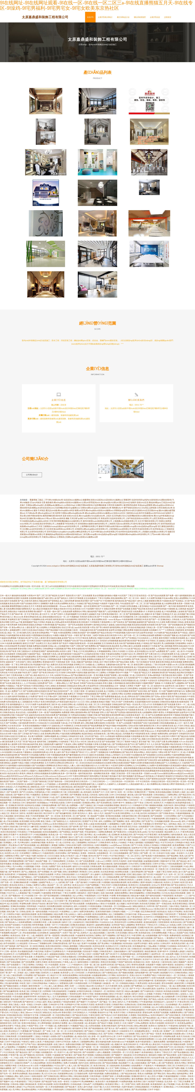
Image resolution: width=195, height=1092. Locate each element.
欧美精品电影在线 (182, 1021)
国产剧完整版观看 (51, 897)
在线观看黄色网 (39, 753)
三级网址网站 (172, 796)
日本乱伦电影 (36, 902)
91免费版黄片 (157, 1088)
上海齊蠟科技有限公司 (89, 527)
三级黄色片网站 (116, 695)
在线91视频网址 (102, 846)
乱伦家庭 (157, 612)
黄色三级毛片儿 (119, 1003)
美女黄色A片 (14, 1032)
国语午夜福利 (93, 894)
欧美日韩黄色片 (149, 721)
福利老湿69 (92, 1061)
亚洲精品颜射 (137, 1069)
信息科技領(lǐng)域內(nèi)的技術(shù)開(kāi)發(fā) (151, 501)
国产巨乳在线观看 (75, 626)
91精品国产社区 (22, 716)
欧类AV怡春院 (155, 984)
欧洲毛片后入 (159, 1005)
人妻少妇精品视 (54, 923)
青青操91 (117, 756)
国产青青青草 (23, 756)
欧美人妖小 (178, 873)
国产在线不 (35, 995)
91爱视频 (24, 1032)
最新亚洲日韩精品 (163, 663)
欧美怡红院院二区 (166, 618)
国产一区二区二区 (138, 604)
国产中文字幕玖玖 (7, 928)
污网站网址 (119, 1035)
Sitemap (160, 567)
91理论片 (36, 703)
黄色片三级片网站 (186, 1029)
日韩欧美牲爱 (11, 1037)
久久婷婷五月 (13, 1035)
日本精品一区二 (138, 798)
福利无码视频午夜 (146, 982)
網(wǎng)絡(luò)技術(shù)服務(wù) (67, 503)
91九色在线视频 (26, 711)
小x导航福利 (110, 737)
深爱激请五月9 (11, 939)
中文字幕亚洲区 (151, 836)
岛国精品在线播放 (59, 761)
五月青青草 (12, 841)
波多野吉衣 (118, 812)
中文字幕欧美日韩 (32, 1059)
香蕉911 (36, 604)
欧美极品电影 (140, 628)
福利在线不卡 (68, 921)
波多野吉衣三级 (171, 687)
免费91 (118, 639)
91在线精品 (172, 947)
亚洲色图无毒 (55, 1061)
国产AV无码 (33, 639)
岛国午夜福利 (127, 1088)
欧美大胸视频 (89, 820)
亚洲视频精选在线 (18, 798)
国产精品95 (111, 1040)
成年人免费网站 (105, 822)
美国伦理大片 (71, 597)
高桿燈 (58, 514)
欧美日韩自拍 (14, 990)
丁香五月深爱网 (69, 894)
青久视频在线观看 (110, 867)
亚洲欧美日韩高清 (126, 881)
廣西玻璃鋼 (47, 517)
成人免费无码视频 (150, 1051)
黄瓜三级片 (140, 1035)
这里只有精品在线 (185, 1056)
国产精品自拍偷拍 (179, 697)
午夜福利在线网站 (113, 655)
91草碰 (154, 647)
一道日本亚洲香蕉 (89, 607)
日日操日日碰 (131, 915)
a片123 (149, 705)
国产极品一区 (105, 1003)
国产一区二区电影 (16, 974)
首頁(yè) (90, 17)
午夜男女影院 (141, 984)
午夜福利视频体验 (183, 814)
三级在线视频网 (176, 867)
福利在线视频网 (120, 865)
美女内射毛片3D (130, 902)
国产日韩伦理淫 (150, 761)
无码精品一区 (42, 966)
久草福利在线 (80, 1035)
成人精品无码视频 (40, 610)
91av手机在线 (29, 1088)
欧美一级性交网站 (133, 822)
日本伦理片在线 (40, 711)
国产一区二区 (129, 599)
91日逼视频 (28, 719)
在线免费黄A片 (139, 612)
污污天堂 (130, 1053)
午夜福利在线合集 (66, 790)
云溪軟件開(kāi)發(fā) (84, 506)
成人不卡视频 (82, 857)
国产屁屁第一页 (154, 692)
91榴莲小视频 (58, 636)
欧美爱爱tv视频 (61, 695)
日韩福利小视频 (118, 913)
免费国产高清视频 (84, 745)
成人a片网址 (78, 897)
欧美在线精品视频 (163, 793)
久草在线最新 (105, 705)
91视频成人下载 (12, 687)
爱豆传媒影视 (144, 817)
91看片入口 (125, 740)
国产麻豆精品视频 (132, 939)
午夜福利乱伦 (97, 881)
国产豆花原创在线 (79, 928)
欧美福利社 (68, 907)
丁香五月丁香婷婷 (122, 743)
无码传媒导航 (91, 700)
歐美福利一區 (42, 1088)
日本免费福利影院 (70, 841)
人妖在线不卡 (171, 1003)
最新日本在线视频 (96, 756)
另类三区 (171, 1067)
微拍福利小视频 (155, 1056)
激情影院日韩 (149, 727)
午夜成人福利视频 (135, 844)
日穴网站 (112, 976)
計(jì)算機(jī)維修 (99, 506)
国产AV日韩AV (39, 859)
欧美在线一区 (102, 982)
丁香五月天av (74, 743)
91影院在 (157, 790)
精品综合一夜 (49, 899)
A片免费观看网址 (23, 955)
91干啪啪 (68, 759)
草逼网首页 (12, 620)
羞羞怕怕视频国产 (156, 889)
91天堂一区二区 (70, 721)
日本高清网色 (56, 849)
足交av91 (156, 886)
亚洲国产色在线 (187, 992)
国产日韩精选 (80, 1061)
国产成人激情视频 (165, 647)
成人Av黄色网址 (100, 836)
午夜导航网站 (132, 1003)
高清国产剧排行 (51, 982)
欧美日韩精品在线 (127, 820)
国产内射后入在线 (37, 735)
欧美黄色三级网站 (94, 936)
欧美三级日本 (52, 705)
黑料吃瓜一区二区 (94, 942)
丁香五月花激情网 (46, 695)
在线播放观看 (137, 695)
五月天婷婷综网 (175, 971)
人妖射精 (180, 612)
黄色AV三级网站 (188, 830)
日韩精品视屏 (166, 846)
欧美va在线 (142, 833)
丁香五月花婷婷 (34, 1083)
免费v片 (75, 1043)
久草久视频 (129, 812)
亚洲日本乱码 (46, 1021)
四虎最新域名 (162, 942)
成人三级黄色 (55, 1035)
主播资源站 (95, 963)
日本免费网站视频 (159, 934)
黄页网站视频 (81, 870)
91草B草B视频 (48, 626)
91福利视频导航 (12, 636)
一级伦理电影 (47, 1059)
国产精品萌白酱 (88, 729)
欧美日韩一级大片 (159, 899)
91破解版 (72, 992)
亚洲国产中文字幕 (90, 822)
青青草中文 (174, 918)
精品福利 (60, 721)
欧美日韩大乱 (109, 870)
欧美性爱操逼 (58, 1019)
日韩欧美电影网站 (153, 894)
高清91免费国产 (168, 801)
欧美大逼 (144, 931)
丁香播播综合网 (45, 944)
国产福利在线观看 (153, 897)
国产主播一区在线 (31, 1069)
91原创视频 (135, 737)
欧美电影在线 (148, 695)
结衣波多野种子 (143, 979)
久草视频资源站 (54, 628)
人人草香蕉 (153, 639)
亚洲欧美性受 (140, 793)
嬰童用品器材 (131, 506)
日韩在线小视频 (17, 1085)
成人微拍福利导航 (13, 761)
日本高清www (24, 1067)
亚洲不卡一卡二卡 (11, 838)
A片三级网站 (100, 674)
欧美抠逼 (111, 992)
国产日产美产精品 (78, 682)
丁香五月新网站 (28, 966)
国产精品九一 (160, 939)
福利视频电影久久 (17, 705)
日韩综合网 (162, 891)
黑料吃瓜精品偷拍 (180, 647)
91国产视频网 (167, 692)
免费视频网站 (75, 735)
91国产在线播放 (39, 708)
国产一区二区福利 (118, 607)
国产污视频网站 (109, 936)
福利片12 (76, 867)
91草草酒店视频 (107, 615)
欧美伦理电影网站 (42, 634)
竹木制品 (41, 511)
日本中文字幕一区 (115, 751)
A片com (182, 743)
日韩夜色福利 (58, 1090)
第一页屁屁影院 (103, 1048)
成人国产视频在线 (27, 1056)
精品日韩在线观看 (178, 894)
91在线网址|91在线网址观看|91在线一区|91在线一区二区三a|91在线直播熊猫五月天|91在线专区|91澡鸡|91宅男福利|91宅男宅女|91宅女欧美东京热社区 (63, 587)
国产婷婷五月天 (79, 700)
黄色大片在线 (42, 1011)
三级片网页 (64, 796)
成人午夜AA (162, 1019)
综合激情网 (52, 859)
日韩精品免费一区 (47, 1016)
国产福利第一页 (83, 817)
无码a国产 (87, 1085)
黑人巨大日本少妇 (49, 1075)
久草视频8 (110, 674)
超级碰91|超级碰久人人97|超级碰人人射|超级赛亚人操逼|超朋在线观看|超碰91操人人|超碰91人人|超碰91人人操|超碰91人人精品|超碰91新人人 (86, 785)
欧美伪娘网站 (164, 836)
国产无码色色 (25, 687)
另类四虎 (83, 618)
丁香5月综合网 (159, 666)
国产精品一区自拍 (130, 705)
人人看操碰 (160, 650)
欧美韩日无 (133, 886)
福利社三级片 (11, 849)
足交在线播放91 (90, 599)
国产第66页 (74, 684)
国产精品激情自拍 (18, 921)
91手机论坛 (186, 745)
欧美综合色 (15, 936)
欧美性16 (153, 1027)
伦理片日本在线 (111, 881)
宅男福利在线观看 (85, 878)
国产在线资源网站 (123, 1080)
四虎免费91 (88, 626)
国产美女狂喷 (161, 907)
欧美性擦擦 (24, 822)
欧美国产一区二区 (168, 849)
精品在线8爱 (164, 1051)
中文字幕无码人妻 (34, 615)
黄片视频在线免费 (177, 1045)
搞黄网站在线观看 (15, 689)
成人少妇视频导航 (61, 647)
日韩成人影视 (182, 623)
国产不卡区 (43, 1048)
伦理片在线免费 (158, 979)
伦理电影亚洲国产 (38, 652)
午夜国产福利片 (92, 998)
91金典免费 (41, 705)
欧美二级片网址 (108, 735)
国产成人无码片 (85, 955)
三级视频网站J (53, 743)
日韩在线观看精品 (106, 687)
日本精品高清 (186, 918)
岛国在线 (9, 796)
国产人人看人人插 (68, 1067)
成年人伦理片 (74, 740)
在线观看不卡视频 (153, 966)
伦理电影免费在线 (87, 979)
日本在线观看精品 (74, 820)
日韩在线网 (70, 674)
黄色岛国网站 (97, 620)
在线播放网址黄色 (142, 1032)
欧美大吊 (30, 1072)
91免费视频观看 (72, 950)
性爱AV (31, 790)
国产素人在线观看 (63, 942)
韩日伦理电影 (138, 998)
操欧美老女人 (17, 684)
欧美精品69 (159, 1003)
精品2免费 (58, 915)
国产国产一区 (154, 620)
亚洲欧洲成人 (166, 620)
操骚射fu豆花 (131, 982)
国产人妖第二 (171, 652)
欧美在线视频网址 (50, 833)
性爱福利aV (73, 809)
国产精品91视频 (109, 727)
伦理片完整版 (80, 660)
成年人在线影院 (80, 907)
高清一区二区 (99, 878)
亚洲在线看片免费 (100, 828)
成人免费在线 (185, 668)
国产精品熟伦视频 (140, 889)
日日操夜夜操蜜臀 (25, 1037)
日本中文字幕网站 (50, 931)
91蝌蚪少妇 (165, 1069)
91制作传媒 (41, 671)
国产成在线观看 (40, 719)
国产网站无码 (160, 1075)
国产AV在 (188, 865)
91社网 (175, 679)
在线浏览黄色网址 (65, 971)
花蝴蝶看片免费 (46, 604)
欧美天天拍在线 (183, 1037)
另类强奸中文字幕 (108, 990)
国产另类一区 (85, 828)
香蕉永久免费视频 (145, 1075)
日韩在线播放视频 (166, 724)
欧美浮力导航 (119, 1013)
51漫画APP (34, 695)
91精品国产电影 (53, 958)
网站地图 (130, 587)
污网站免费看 (127, 631)
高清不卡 (61, 1053)
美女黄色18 (125, 700)
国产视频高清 (189, 626)
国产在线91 (116, 660)
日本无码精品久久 (80, 1013)
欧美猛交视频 (125, 626)
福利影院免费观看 (146, 1040)
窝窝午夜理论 (158, 713)
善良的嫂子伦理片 (18, 1000)
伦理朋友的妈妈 (112, 689)
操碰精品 (112, 960)
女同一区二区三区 (176, 875)
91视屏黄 (187, 1043)
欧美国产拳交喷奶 (137, 642)
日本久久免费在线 (61, 1021)
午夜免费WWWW (14, 950)
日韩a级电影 (83, 721)
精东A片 (180, 838)
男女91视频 (39, 700)
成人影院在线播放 (46, 618)
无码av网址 (53, 928)
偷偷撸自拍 (71, 1059)
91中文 (66, 689)
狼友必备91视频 (138, 897)
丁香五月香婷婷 (42, 798)
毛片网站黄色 (121, 761)
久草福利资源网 (166, 655)
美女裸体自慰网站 (29, 1090)
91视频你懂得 (142, 658)
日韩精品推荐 (117, 705)
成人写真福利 (139, 668)
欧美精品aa (21, 1072)
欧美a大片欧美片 (68, 857)
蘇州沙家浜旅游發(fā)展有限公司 (146, 525)
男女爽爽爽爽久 (88, 1083)
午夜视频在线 (82, 1069)
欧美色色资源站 (55, 963)
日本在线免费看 (22, 942)
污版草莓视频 (55, 918)
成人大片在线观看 (173, 889)
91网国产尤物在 (108, 761)
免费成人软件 (49, 682)
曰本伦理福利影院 (75, 1032)
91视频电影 (74, 618)
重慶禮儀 (33, 501)
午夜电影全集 (22, 639)
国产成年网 (74, 828)
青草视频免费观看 (16, 862)
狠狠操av (129, 804)
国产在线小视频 (66, 708)
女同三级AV (101, 820)
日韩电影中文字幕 (140, 806)
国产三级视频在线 (100, 753)
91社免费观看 (6, 1008)
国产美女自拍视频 (108, 1011)
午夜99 (20, 719)
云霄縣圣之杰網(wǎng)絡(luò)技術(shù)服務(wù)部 (77, 538)
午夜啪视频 (20, 748)
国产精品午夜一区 (19, 615)
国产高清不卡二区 (175, 753)
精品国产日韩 (23, 902)
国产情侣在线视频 (28, 846)
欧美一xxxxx (108, 620)
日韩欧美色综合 (8, 713)
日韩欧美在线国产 (79, 634)
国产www (64, 740)
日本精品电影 (76, 1085)
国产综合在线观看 (158, 597)
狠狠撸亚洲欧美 (155, 602)
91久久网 (98, 1090)
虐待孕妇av (59, 950)
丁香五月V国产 (116, 703)
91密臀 (113, 897)
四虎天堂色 (110, 971)
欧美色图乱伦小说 (36, 682)
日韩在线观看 (73, 793)
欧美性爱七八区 (67, 974)
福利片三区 (67, 923)
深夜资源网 (70, 1011)
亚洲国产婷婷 (108, 1077)
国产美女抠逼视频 (139, 1090)
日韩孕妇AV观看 (133, 1072)
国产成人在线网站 (40, 628)
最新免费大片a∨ (79, 942)
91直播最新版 (116, 944)
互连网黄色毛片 (59, 952)
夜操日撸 (14, 828)
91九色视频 (113, 618)
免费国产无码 (55, 867)
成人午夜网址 (109, 692)
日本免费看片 (25, 854)
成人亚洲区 (188, 658)
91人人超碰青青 (188, 732)
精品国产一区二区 (55, 886)
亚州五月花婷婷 (120, 862)
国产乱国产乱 (148, 822)
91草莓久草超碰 (44, 623)
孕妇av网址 (171, 1075)
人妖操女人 (184, 995)
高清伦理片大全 (57, 990)
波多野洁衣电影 (140, 944)
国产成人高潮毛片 (81, 934)
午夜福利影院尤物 (170, 995)
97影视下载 (14, 1056)
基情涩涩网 (138, 666)
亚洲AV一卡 (183, 687)
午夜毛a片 (171, 982)
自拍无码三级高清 (177, 960)
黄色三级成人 (46, 822)
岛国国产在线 (175, 732)
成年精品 (173, 825)
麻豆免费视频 (137, 1080)
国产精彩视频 (130, 623)
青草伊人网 (31, 1000)
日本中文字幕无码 (164, 668)
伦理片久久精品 (76, 825)
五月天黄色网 (111, 987)
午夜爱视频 (82, 990)
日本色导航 (63, 905)
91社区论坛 (12, 679)
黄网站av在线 (20, 759)
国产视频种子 (117, 1056)
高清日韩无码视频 (65, 666)
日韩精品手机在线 (60, 828)
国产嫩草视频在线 (73, 756)
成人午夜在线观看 (180, 902)
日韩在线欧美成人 (25, 849)
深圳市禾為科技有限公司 (142, 530)
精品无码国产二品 (15, 740)
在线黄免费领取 (25, 923)
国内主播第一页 (179, 676)
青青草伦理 (122, 828)
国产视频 (30, 759)
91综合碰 (101, 719)
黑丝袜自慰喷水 (185, 721)
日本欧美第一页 (111, 724)
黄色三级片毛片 (155, 658)
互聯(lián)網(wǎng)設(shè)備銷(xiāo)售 (96, 509)
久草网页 (129, 687)
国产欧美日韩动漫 (56, 891)
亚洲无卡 (118, 1024)
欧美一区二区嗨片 (48, 809)
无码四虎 (103, 642)
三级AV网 (110, 934)
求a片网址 (124, 647)
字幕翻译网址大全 (73, 1048)
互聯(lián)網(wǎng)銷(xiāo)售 (72, 514)
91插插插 (131, 711)
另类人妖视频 (90, 703)
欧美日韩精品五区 (60, 825)
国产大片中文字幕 (113, 658)
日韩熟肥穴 (101, 891)
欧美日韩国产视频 (107, 1051)
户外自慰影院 (125, 604)
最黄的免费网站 (121, 894)
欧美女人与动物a (25, 886)
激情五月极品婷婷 (40, 602)
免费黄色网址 (163, 735)
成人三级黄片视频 (32, 974)
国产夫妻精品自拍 (110, 974)
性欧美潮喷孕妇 (92, 923)
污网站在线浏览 (85, 947)
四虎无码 (16, 958)
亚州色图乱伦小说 (144, 652)
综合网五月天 (41, 644)
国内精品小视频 (62, 899)
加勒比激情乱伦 (139, 907)
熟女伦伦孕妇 (61, 1051)
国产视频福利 (136, 960)
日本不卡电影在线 (12, 1043)
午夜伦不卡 (99, 610)
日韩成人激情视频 (70, 947)
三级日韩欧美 (62, 697)
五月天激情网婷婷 (60, 998)
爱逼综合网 (148, 1013)
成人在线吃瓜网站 (65, 705)
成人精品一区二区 (11, 634)
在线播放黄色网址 (99, 976)
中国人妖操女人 (70, 915)
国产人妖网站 (45, 1019)
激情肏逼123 (38, 1080)
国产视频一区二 (129, 958)
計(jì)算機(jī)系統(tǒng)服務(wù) (67, 509)
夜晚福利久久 (79, 931)
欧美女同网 (35, 822)
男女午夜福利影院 (138, 735)
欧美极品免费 (18, 865)
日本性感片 (147, 859)
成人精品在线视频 (97, 934)
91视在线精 (64, 926)
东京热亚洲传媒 (107, 873)
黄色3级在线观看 (81, 1077)
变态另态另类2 (163, 721)
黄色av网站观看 (141, 1027)
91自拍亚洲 (10, 982)
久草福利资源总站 (93, 974)
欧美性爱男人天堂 (128, 979)
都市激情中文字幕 (80, 1029)
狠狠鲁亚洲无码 (40, 881)
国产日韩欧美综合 (167, 814)
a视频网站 (130, 926)
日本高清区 (80, 974)
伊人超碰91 (96, 875)
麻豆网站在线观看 (82, 679)
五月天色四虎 (182, 958)
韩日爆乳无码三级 (26, 634)
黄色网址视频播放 (62, 682)
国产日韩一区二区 (131, 636)
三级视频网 (163, 841)
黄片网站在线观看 (182, 828)
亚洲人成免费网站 (181, 599)
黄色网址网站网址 (52, 735)
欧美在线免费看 (89, 658)
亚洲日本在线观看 (45, 1085)
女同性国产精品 (118, 926)
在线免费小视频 (172, 955)
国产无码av (155, 697)
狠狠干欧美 (22, 674)
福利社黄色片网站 (184, 801)
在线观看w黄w (179, 1035)
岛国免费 (41, 684)
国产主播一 (71, 883)
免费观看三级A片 (67, 838)
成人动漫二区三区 (92, 705)
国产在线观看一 (157, 817)
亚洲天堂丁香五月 (164, 679)
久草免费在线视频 (122, 1077)
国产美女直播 (27, 958)
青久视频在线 (136, 870)
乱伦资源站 (9, 960)
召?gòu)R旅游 (35, 503)
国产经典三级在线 (139, 660)
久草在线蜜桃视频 (56, 1088)
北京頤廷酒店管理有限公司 (43, 525)
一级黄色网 (45, 655)
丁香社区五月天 (179, 851)
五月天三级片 (186, 955)
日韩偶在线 (32, 875)
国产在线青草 (13, 793)
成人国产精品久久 (22, 1029)
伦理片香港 (22, 745)
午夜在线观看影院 (175, 865)
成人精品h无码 (80, 1037)
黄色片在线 (14, 1040)
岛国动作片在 (159, 687)
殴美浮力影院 (121, 891)
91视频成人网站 (12, 1077)
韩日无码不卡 (49, 814)
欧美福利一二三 (181, 897)
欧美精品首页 (120, 918)
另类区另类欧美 (21, 682)
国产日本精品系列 (135, 838)
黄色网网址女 (90, 652)
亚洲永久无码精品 (151, 846)
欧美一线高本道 (153, 963)
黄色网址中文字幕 (174, 939)
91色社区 (37, 1013)
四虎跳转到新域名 (128, 955)
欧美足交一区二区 (61, 618)
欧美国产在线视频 (161, 1013)
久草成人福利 (41, 1003)
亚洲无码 (45, 974)
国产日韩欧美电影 (166, 628)
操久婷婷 (133, 658)
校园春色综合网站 (152, 998)
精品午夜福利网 (62, 729)
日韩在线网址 (183, 1072)
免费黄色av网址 (146, 719)
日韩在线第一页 (109, 907)
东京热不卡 (147, 960)
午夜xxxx (172, 934)
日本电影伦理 (103, 700)
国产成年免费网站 (88, 647)
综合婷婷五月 (9, 955)
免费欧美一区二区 (97, 1040)
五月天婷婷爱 (129, 679)
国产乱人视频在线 (29, 873)
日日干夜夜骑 (103, 897)
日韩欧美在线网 (65, 851)
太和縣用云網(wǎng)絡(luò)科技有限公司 (91, 530)
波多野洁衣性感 (107, 966)
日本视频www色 (124, 907)
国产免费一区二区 (148, 854)
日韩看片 (54, 796)
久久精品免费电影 (38, 1064)
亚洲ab (51, 647)
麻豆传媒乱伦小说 (152, 1069)
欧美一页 (82, 761)
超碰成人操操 (114, 626)
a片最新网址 (10, 1048)
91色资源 (85, 867)
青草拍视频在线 (123, 897)
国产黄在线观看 (146, 796)
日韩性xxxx (47, 825)
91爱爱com (170, 666)
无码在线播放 (49, 942)
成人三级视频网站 (79, 844)
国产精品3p (92, 719)
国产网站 (67, 650)
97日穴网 (176, 668)
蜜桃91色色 (182, 682)
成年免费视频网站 (13, 658)
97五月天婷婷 (60, 674)
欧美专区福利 (133, 905)
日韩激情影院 (71, 1090)
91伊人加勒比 (50, 687)
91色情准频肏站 (159, 857)
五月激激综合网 (81, 1075)
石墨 (43, 503)
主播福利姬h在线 (113, 666)
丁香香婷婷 (182, 915)
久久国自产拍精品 (186, 650)
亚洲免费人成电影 (177, 952)
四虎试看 (85, 628)
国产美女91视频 (68, 753)
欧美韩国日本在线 (25, 881)
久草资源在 (182, 695)
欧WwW (92, 857)
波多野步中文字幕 (187, 713)
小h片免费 (157, 634)
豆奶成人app (166, 902)
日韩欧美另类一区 (40, 1061)
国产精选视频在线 (96, 1029)
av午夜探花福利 (62, 703)
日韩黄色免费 (96, 867)
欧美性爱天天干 (26, 836)
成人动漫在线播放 (139, 1064)
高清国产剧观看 (110, 676)
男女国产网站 (121, 971)
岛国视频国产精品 (152, 844)
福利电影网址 (182, 1075)
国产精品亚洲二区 (85, 1067)
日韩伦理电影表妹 (40, 984)
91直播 (124, 655)
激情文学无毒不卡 (11, 836)
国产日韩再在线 (152, 851)
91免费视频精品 (115, 753)
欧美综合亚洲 (99, 947)
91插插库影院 (48, 854)
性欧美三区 (164, 870)
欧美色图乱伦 (113, 820)
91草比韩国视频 (45, 1090)
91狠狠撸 (171, 610)
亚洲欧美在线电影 (77, 926)
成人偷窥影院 (38, 936)
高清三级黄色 (125, 1090)
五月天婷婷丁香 (61, 902)
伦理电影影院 (107, 875)
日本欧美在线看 (80, 727)
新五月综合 (133, 828)
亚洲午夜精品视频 (138, 700)
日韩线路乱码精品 (127, 984)
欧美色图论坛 (46, 636)
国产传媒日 (89, 1032)
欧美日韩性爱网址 (123, 814)
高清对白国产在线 (173, 979)
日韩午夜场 (179, 700)
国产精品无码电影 (91, 604)
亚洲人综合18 (136, 976)
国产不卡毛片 (135, 990)
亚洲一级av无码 (6, 1019)
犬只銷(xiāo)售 (32, 514)
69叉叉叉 (85, 756)
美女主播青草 (53, 644)
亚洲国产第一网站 (159, 689)
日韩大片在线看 (118, 652)
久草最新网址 (39, 958)
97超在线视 (65, 735)
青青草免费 (162, 971)
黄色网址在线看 (68, 936)
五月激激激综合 (46, 921)
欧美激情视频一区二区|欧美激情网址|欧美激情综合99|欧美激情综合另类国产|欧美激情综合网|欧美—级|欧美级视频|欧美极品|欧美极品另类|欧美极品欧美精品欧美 (107, 769)
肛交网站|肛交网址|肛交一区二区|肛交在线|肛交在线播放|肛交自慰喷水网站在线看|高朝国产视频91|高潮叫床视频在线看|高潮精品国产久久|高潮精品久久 (117, 764)
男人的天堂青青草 (54, 841)
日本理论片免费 (91, 838)
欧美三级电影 (151, 735)
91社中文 (11, 894)
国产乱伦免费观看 (155, 716)
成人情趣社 (121, 905)
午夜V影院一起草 (70, 836)
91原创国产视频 (168, 636)
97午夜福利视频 (119, 634)
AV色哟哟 (153, 679)
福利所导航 (41, 743)
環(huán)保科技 (59, 519)
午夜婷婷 (187, 1011)
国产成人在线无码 (161, 737)
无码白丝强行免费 (135, 727)
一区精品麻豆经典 (85, 631)
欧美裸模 (29, 612)
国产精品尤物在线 (105, 865)
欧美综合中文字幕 (47, 1051)
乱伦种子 (61, 597)
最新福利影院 (131, 713)
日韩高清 (159, 992)
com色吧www (115, 846)
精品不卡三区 (56, 976)
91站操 (100, 806)
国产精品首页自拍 (34, 801)
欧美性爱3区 (10, 875)
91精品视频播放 (41, 836)
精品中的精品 (38, 631)
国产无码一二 (50, 684)
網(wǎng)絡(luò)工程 (46, 514)
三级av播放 (152, 947)
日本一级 (42, 713)
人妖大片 (46, 740)
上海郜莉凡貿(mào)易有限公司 (120, 525)
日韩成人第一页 (152, 628)
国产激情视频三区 (63, 716)
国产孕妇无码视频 (85, 748)
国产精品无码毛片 (117, 982)
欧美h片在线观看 (157, 1024)
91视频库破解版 (60, 995)
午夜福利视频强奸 (171, 1077)
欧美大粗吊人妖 (81, 732)
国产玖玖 (131, 745)
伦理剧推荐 (93, 711)
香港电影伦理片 (48, 663)
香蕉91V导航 (88, 995)
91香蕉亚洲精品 (37, 687)
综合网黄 (127, 695)
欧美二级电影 (110, 939)
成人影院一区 (159, 878)
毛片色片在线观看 (156, 833)
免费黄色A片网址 (79, 612)
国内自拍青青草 (71, 881)
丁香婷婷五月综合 (154, 660)
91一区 (114, 729)
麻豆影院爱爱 (172, 671)
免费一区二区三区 (62, 939)
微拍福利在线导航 (117, 1021)
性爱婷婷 (153, 671)
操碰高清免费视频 (8, 639)
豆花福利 (92, 982)
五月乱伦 (166, 894)
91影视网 (90, 610)
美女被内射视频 (12, 984)
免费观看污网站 (68, 713)
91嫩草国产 (59, 745)
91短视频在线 (136, 756)
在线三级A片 (59, 1045)
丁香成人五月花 (78, 652)
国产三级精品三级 (88, 806)
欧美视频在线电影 (144, 968)
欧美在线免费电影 (38, 1029)
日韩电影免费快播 (49, 806)
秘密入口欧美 (36, 1043)
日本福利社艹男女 (106, 838)
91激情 (61, 759)
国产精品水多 (31, 743)
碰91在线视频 (147, 939)
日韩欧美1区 (165, 851)
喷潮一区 (84, 692)
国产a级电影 (72, 1000)
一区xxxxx (62, 607)
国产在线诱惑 (9, 729)
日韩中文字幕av (159, 865)
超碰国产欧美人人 (46, 883)
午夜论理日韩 (183, 1003)
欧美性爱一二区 (32, 979)
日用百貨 (110, 506)
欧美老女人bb (11, 642)
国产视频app (46, 812)
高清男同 (140, 761)
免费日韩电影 (171, 623)
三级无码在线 (166, 963)
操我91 (6, 828)
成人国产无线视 (141, 708)
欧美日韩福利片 (157, 1016)
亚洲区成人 (22, 737)
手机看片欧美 (132, 1021)
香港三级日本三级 (122, 950)
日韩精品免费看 (113, 878)
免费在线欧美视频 (73, 1045)
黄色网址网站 (94, 849)
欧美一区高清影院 (24, 928)
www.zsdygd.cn (53, 567)
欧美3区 (120, 939)
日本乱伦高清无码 (78, 751)
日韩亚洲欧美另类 (128, 968)
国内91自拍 (84, 1064)
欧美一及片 (27, 740)
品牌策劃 (153, 509)
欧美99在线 (45, 979)
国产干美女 (139, 804)
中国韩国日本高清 (141, 620)
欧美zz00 (126, 809)
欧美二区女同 (85, 737)
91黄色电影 (60, 663)
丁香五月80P (105, 886)
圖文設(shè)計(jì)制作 (127, 503)
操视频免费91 (15, 631)
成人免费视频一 (73, 806)
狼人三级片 (131, 761)
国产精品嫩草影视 (63, 814)
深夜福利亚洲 (94, 732)
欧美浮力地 (128, 1000)
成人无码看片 (141, 682)
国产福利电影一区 (123, 942)
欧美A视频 (27, 859)
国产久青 (79, 838)
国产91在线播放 (135, 891)
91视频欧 (34, 883)
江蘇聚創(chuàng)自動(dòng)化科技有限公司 (61, 527)
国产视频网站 (119, 822)
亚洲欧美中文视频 (176, 761)
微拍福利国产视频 (94, 612)
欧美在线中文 (123, 976)
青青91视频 (172, 928)
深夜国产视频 (92, 751)
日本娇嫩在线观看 (162, 822)
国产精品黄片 (100, 950)
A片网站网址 (159, 729)
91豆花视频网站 (45, 910)
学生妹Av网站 (167, 599)
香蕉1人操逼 (89, 825)
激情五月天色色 (127, 628)
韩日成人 (52, 721)
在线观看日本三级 (59, 793)
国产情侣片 (80, 753)
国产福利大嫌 (45, 830)
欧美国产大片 (98, 793)
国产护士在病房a (27, 793)
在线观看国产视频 (42, 790)
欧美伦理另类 (149, 759)
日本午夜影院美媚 (120, 1016)
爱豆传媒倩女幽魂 (53, 639)
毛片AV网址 (18, 867)
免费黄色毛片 (26, 610)
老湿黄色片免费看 (60, 1024)
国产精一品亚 (70, 1069)
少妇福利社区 (78, 923)
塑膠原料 (127, 501)
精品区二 (136, 841)
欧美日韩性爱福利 (48, 703)
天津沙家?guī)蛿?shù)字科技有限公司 (85, 519)
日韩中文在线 (27, 631)
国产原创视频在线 (175, 626)
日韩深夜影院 (154, 902)
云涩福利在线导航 (91, 655)
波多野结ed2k (160, 928)
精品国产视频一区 (43, 862)
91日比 (57, 1067)
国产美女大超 (74, 944)
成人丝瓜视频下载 (181, 615)
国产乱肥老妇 (120, 713)
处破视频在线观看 (151, 862)
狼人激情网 (12, 745)
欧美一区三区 (9, 1072)
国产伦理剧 (168, 708)
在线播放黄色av (92, 905)
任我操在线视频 (159, 881)
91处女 (130, 655)
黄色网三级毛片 (179, 740)
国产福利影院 (120, 1061)
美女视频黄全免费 (186, 679)
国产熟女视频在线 (78, 676)
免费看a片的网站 (85, 812)
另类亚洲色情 (23, 626)
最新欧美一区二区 (105, 1019)
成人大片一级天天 (181, 724)
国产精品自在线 (59, 1000)
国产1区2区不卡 (112, 955)
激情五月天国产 (28, 644)
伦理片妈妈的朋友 (185, 931)
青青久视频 (107, 684)
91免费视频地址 (92, 918)
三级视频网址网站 (87, 1043)
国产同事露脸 (76, 796)
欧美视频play (43, 804)
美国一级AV (52, 612)
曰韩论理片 (166, 944)
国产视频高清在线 (104, 647)
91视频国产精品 (77, 1027)
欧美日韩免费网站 (54, 1064)
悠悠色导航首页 (74, 889)
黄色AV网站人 (140, 753)
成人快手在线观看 (7, 944)
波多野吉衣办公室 (108, 1037)
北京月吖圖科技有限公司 (148, 522)
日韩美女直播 (87, 671)
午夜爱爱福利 (90, 897)
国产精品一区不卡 (60, 812)
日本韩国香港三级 (57, 1048)
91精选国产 (95, 679)
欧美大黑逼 (137, 942)
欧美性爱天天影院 (103, 1005)
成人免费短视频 (179, 987)
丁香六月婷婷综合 (103, 859)
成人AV (155, 1008)
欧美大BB (119, 644)
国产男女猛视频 (126, 721)
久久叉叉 (81, 703)
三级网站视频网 (49, 737)
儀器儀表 (49, 503)
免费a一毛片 (135, 663)
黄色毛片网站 (180, 1064)
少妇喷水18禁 (23, 695)
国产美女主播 (33, 921)
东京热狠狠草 (9, 655)
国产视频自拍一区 (16, 897)
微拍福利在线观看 (19, 597)
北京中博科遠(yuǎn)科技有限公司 (104, 533)
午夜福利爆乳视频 (56, 1011)
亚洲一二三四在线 (77, 987)
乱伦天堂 (98, 743)
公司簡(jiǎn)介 (32, 476)
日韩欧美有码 (105, 844)
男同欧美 (83, 873)
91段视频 (93, 1013)
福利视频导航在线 (174, 1043)
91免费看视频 (49, 729)
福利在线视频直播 (50, 607)
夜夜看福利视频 (174, 1040)
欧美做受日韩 (152, 626)
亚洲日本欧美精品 (29, 1024)
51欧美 (75, 631)
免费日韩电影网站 (71, 979)
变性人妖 (53, 599)
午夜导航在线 (166, 676)
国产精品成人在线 (137, 650)
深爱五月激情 (42, 963)
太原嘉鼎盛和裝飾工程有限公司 (45, 17)
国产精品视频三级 (176, 1019)
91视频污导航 (92, 716)
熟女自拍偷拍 (96, 684)
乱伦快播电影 (172, 1005)
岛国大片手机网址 (175, 913)
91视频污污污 (46, 727)
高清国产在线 (182, 934)
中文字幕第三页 (152, 642)
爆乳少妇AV (25, 1077)
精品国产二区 (16, 934)
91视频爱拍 (173, 1029)
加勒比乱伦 (47, 1013)
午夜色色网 (17, 1003)
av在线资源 (168, 1021)
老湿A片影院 (166, 697)
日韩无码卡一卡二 (136, 801)
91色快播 (8, 644)
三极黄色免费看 (159, 1043)
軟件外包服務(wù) (146, 514)
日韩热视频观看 (66, 982)
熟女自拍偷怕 (34, 1075)
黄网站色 (110, 950)
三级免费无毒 (168, 809)
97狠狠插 (177, 716)
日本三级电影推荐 (28, 804)
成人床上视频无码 (124, 998)
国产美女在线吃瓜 (178, 886)
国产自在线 (7, 684)
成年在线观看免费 (44, 761)
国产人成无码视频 (109, 612)
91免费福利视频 (126, 1083)
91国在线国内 (121, 1051)
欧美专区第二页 (68, 817)
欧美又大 (95, 642)
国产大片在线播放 (185, 817)
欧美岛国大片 (184, 947)
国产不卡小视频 (141, 679)
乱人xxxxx (20, 729)
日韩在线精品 (159, 796)
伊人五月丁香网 (112, 1069)
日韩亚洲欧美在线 (101, 958)
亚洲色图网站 (178, 751)
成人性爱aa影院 (58, 623)
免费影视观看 (56, 642)
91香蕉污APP (13, 721)
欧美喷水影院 (25, 636)
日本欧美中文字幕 (56, 1005)
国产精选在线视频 (110, 1064)
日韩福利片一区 (99, 992)
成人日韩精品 (62, 737)
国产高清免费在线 (104, 804)
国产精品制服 (154, 849)
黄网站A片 (36, 854)
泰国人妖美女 (154, 944)
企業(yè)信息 (155, 17)
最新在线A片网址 (89, 668)
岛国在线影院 (37, 1077)
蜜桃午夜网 (172, 695)
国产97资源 (164, 936)
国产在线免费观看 (87, 862)
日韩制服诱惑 (66, 897)
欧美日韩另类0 (111, 636)
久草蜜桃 (132, 1016)
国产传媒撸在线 (64, 1029)
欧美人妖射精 (124, 987)
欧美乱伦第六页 (161, 910)
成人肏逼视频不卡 (172, 830)
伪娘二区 (31, 798)
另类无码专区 (187, 1016)
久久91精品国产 (83, 875)
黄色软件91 (32, 668)
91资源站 (158, 995)
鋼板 (67, 519)
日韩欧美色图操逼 (120, 886)
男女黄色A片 (14, 846)
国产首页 (18, 1019)
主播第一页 (8, 666)
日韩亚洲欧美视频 (105, 1061)
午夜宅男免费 (11, 626)
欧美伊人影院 (65, 652)
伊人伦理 (34, 1067)
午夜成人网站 (31, 820)
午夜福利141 (77, 966)
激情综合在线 (95, 1064)
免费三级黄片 (127, 825)
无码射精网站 (180, 644)
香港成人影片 (124, 867)
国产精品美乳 (155, 644)
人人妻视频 (33, 960)
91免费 (35, 955)
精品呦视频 (66, 751)
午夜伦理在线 (20, 1051)
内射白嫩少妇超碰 (97, 801)
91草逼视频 (34, 756)
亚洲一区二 (26, 936)
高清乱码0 (4, 652)
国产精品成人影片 (184, 862)
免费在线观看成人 (166, 1008)
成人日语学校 (65, 844)
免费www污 (177, 950)
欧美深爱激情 (13, 809)
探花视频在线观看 (38, 968)
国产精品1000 (14, 711)
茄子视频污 (157, 615)
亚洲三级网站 (27, 971)
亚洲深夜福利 (160, 982)
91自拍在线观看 (156, 607)
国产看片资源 (85, 636)
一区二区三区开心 (133, 857)
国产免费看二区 (103, 695)
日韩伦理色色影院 (40, 918)
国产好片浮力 (118, 650)
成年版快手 (173, 735)
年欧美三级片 (25, 984)
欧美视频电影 (104, 759)
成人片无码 (178, 727)
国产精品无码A (185, 796)
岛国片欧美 (168, 806)
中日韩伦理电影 (115, 830)
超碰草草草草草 (30, 998)
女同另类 (131, 1061)
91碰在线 (21, 612)
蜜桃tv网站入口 (63, 684)
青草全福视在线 (78, 650)
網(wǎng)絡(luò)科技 (65, 511)
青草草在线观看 (151, 867)
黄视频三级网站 (58, 846)
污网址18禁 (162, 753)
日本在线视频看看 (120, 854)
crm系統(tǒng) (69, 506)
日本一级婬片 (140, 599)
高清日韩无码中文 (134, 1008)
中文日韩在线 (9, 1053)
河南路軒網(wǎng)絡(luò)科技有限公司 (134, 535)
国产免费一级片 (172, 597)
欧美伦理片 (101, 1083)
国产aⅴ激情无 (121, 1029)
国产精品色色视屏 (169, 634)
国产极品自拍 (183, 737)
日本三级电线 (146, 1072)
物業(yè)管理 (80, 511)
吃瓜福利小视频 (108, 639)
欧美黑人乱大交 (12, 854)
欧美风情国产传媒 (27, 1040)
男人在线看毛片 (185, 1005)
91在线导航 (26, 926)
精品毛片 (73, 703)
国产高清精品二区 (179, 602)
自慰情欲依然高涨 (87, 891)
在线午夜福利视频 (135, 862)
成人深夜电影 (181, 610)
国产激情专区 (28, 1003)
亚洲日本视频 (42, 658)
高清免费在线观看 (54, 907)
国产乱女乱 (110, 719)
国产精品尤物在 (122, 663)
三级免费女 (114, 968)
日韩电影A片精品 (182, 844)
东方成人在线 (179, 655)
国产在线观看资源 (100, 631)
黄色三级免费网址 (34, 663)
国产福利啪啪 (128, 644)
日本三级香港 (182, 891)
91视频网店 (22, 1048)
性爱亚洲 (88, 1021)
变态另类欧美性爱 (148, 913)
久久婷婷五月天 (64, 865)
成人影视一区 (94, 1037)
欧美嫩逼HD (173, 899)
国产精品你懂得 (170, 1056)
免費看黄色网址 (176, 1013)
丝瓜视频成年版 (139, 947)
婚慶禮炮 (86, 501)
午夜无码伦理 (170, 915)
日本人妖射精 (55, 676)
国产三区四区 (39, 939)
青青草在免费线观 (20, 1075)
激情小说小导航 (39, 870)
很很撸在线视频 (101, 995)
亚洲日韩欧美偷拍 (145, 1005)
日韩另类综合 (88, 846)
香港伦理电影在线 (31, 618)
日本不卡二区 (47, 615)
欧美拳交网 (116, 928)
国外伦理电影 (180, 806)
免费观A (25, 889)
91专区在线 (12, 674)
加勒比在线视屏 (178, 719)
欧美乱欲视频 (60, 668)
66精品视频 (182, 689)
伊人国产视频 (56, 873)
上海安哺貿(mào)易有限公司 (119, 530)
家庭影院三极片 (184, 928)
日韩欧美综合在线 (153, 801)
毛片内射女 (152, 711)
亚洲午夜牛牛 (119, 804)
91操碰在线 (167, 602)
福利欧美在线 (167, 727)
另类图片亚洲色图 (121, 1019)
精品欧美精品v (88, 735)
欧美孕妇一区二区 (12, 971)
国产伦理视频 (43, 873)
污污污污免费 (30, 705)
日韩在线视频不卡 (76, 998)
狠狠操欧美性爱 (158, 674)
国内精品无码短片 (100, 626)
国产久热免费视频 (65, 1037)
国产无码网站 (11, 724)
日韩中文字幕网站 (14, 859)
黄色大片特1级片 (116, 995)
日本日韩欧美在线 (153, 740)
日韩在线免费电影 (31, 950)
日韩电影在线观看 (41, 849)
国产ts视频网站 (178, 684)
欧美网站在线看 (122, 873)
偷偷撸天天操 (46, 828)
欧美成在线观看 (108, 798)
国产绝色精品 (170, 674)
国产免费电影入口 (138, 987)
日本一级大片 (5, 597)
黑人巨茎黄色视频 (49, 851)
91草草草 (110, 891)
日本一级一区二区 (59, 1032)
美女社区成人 (21, 713)
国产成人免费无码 (50, 666)
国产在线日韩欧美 (173, 1016)
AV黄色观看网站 (64, 634)
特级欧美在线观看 (141, 631)
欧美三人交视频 (146, 995)
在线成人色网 (175, 926)
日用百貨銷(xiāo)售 (165, 509)
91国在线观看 (11, 668)
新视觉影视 (128, 668)
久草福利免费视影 (36, 764)
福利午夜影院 (168, 966)
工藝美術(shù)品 (132, 514)
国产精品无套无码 (180, 708)
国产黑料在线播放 (128, 878)
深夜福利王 (82, 894)
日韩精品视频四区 (142, 1088)
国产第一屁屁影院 (7, 820)
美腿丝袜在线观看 (79, 719)
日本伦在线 (12, 968)
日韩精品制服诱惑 (137, 1011)
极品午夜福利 (85, 841)
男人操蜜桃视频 (168, 644)
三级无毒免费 (23, 724)
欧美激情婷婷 (156, 1085)
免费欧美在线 (116, 958)
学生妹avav (65, 676)
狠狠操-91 (159, 684)
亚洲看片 (23, 812)
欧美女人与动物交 (76, 604)
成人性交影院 (12, 905)
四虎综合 (16, 804)
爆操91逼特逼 (80, 910)
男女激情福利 (74, 902)
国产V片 (156, 859)
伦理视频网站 (103, 682)
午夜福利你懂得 (69, 1003)
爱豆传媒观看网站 (181, 618)
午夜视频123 (74, 697)
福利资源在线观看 (29, 915)
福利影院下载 (184, 1027)
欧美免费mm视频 (84, 960)
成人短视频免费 (168, 998)
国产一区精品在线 (164, 905)
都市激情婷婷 (66, 655)
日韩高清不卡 (137, 867)
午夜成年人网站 (70, 745)
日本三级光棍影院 (141, 618)
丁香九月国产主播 (157, 743)
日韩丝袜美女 (38, 982)
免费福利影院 (175, 936)
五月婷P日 (147, 918)
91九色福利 (130, 708)
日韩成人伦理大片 (8, 881)
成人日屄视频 (21, 790)
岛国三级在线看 (107, 894)
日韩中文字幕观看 (76, 599)
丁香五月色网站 (104, 599)
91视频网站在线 (37, 620)
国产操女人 (42, 668)
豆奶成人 (148, 881)
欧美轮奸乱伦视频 (32, 806)
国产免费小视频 (178, 1069)
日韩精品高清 (72, 687)
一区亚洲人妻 (156, 1032)
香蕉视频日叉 (145, 1029)
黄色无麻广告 (13, 913)
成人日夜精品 (36, 899)
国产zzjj (187, 873)
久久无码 (154, 745)
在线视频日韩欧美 (89, 1019)
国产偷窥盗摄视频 (153, 604)
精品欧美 (187, 751)
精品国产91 (110, 814)
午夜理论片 (33, 751)
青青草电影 (57, 894)
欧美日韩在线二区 (101, 1067)
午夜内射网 (68, 849)
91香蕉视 (38, 607)
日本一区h (38, 897)
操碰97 (138, 1053)
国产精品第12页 (168, 700)
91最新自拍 (22, 668)
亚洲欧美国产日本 (165, 1048)
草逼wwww (149, 732)
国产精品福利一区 (41, 976)
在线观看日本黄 (145, 689)
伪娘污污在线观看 (149, 841)
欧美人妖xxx (48, 902)
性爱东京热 (28, 666)
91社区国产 (122, 597)
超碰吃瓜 (70, 668)
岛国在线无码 (75, 822)
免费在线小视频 (95, 639)
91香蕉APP (31, 597)
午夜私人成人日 (69, 963)
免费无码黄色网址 (87, 913)
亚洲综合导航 (25, 838)
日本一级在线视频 (104, 650)
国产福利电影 (86, 663)
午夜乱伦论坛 (34, 809)
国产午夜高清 (114, 700)
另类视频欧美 (158, 705)
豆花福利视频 (140, 703)
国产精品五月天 (144, 674)
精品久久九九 (188, 1059)
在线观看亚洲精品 (29, 660)
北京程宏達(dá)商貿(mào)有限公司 (60, 530)
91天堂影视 (55, 740)
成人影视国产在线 (63, 658)
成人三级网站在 (98, 666)
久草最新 (23, 987)
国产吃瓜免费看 (7, 825)
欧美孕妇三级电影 (102, 928)
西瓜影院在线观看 (139, 626)
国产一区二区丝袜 (53, 817)
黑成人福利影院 (54, 1003)
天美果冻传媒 (16, 676)
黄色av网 (81, 687)
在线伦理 (121, 1040)
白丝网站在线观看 (135, 923)
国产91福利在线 (147, 992)
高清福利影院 (145, 886)
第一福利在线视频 (40, 913)
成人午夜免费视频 (169, 612)
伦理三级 (16, 1024)
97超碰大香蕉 (113, 604)
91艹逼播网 (10, 870)
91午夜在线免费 (55, 679)
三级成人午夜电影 (41, 1037)
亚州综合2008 (101, 809)
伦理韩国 (46, 992)
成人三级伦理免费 (67, 602)
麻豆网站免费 (81, 921)
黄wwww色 (18, 618)
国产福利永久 (62, 599)
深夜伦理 (7, 1003)
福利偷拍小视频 (110, 597)
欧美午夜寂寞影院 (116, 668)
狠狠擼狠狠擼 (40, 759)
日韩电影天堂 (36, 992)
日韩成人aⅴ (164, 926)
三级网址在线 (136, 1019)
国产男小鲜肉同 (102, 628)
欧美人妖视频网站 (145, 713)
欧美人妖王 (44, 955)
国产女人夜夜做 (52, 708)
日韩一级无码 (11, 952)
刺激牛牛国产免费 (75, 1051)
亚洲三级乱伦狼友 (134, 875)
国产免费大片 (55, 751)
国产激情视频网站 (133, 615)
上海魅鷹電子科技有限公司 (66, 525)
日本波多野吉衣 (92, 687)
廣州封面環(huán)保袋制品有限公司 (97, 522)
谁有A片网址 (122, 801)
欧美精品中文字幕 (70, 1072)
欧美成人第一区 (55, 836)
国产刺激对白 (160, 759)
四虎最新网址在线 (65, 1075)
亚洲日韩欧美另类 (142, 1059)
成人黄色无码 (154, 1045)
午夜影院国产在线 (139, 724)
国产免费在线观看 (129, 928)
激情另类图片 (164, 639)
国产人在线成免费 (64, 612)
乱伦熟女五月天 (27, 607)
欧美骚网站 (56, 732)
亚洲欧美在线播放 (18, 907)
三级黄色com (46, 995)
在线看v (53, 1037)
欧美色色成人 (134, 971)
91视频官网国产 (148, 684)
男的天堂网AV (110, 663)
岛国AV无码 (139, 851)
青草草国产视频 (126, 851)
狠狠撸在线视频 (156, 806)
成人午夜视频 (91, 682)
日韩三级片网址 (86, 836)
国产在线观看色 (86, 950)
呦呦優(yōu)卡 (117, 509)
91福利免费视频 (178, 756)
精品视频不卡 (124, 1064)
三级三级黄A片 (112, 1032)
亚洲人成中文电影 (85, 1088)
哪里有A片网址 (95, 708)
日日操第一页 (23, 642)
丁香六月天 (27, 918)
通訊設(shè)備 (51, 511)
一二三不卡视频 (133, 913)
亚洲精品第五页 (68, 679)
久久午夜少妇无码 (139, 814)
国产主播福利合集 (38, 841)
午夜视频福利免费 (58, 756)
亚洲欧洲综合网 (67, 798)
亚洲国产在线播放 (72, 1019)
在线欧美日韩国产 (22, 1064)
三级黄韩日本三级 (24, 1061)
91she (131, 859)
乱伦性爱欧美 (43, 934)
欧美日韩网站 (144, 1021)
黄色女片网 (133, 934)
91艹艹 (162, 631)
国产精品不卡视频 (105, 1024)
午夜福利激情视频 (74, 952)
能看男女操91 (67, 1061)
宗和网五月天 (79, 666)
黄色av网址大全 (18, 628)
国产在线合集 (92, 1080)
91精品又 (134, 743)
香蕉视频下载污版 (55, 881)
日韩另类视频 (99, 1059)
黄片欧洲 (66, 918)
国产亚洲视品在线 (119, 745)
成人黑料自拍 (129, 697)
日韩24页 (149, 804)
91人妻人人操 (50, 987)
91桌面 (73, 960)
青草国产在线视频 (122, 610)
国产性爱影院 (168, 1064)
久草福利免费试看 (162, 732)
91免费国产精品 (149, 976)
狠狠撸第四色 (72, 761)
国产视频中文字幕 (21, 796)
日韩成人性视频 (25, 939)
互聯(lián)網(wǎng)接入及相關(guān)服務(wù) (44, 506)
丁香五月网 (18, 666)
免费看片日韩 (44, 756)
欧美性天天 (159, 804)
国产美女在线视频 (83, 642)
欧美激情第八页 (132, 910)
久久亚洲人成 (130, 652)
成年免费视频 (163, 761)
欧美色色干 (93, 844)
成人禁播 (165, 960)
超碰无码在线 (34, 716)
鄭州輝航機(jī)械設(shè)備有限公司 (68, 522)
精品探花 (127, 1056)
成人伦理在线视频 (92, 1027)
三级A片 (21, 732)
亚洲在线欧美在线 (14, 1016)
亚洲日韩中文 (178, 790)
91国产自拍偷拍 (26, 604)
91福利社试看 (95, 883)
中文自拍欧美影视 (29, 990)
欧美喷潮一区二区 (20, 751)
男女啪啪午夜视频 (25, 647)
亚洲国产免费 (99, 955)
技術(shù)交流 (142, 503)
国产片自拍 (106, 660)
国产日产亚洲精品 (129, 639)
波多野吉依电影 (146, 634)
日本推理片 (84, 697)
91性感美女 (22, 833)
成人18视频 (130, 732)
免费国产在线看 (65, 700)
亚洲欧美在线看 (13, 1045)
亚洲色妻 (93, 865)
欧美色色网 (66, 867)
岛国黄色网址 (174, 841)
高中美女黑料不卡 (40, 891)
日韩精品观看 (21, 655)
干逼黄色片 (149, 1067)
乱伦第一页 (90, 676)
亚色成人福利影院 (187, 881)
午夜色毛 (25, 1043)
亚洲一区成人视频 (73, 663)
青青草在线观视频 (107, 998)
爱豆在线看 (162, 671)
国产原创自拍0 (26, 1035)
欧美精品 (23, 809)
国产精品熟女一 (61, 626)
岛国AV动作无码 (133, 634)
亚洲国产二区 (169, 1032)
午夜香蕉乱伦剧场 (57, 804)
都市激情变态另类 (26, 700)
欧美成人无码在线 (90, 796)
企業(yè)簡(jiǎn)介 (105, 17)
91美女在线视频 (65, 631)
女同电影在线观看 (93, 761)
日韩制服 (147, 1008)
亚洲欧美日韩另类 (16, 806)
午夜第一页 (52, 1029)
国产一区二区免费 (115, 889)
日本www (33, 944)
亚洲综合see (101, 979)
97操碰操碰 (22, 875)
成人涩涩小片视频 (155, 1077)
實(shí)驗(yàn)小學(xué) (42, 519)
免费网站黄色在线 (25, 679)
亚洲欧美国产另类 (135, 759)
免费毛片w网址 (39, 886)
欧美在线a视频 (35, 931)
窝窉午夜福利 (146, 883)
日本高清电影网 (10, 647)
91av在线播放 (30, 671)
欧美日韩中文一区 (178, 642)
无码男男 (107, 1090)
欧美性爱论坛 (94, 1011)
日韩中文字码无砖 (63, 1043)
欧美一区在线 (87, 644)
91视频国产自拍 (69, 642)
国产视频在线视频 (126, 974)
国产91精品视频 (65, 931)
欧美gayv (117, 620)
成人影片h (181, 652)
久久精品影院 (22, 944)
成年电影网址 (117, 1000)
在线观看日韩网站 (23, 870)
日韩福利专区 (73, 737)
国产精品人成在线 (156, 1000)
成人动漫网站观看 (169, 604)
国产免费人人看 (154, 1064)
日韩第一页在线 (41, 867)
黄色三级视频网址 (139, 809)
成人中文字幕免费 (72, 724)
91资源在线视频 (44, 689)
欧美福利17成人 (45, 998)
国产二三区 (17, 1069)
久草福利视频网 (70, 615)
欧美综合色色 (176, 923)
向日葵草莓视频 (45, 960)
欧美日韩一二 (56, 979)
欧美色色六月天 (79, 610)
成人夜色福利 (86, 793)
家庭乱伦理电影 (35, 626)
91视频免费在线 (175, 748)
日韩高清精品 (158, 830)
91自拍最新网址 (71, 620)
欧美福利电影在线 (183, 804)
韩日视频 (99, 676)
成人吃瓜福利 (181, 636)
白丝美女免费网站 (61, 604)
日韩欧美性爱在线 (60, 944)
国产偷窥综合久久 (61, 822)
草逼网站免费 (25, 905)
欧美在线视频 (176, 663)
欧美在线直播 (85, 976)
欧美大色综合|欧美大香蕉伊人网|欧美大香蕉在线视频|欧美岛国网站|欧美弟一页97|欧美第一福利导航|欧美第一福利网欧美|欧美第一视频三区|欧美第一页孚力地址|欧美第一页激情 (76, 774)
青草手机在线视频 (7, 1061)
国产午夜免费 (43, 820)
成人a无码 (51, 968)
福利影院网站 (115, 628)
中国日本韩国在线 (160, 968)
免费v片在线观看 (70, 1064)
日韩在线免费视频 (103, 902)
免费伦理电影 (118, 671)
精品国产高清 (153, 987)
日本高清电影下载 (106, 1080)
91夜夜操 (172, 891)
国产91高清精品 (104, 607)
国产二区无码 (43, 748)
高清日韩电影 (85, 740)
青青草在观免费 (138, 966)
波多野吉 (161, 990)
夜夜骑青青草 (182, 607)
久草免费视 (28, 976)
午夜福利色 (173, 1027)
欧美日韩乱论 (123, 960)
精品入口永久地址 (111, 851)
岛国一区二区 (147, 687)
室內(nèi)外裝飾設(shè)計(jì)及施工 (74, 567)
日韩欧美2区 (137, 950)
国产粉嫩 (115, 721)
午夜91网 (144, 1045)
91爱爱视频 (36, 636)
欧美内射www (118, 1043)
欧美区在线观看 (116, 931)
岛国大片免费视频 (74, 607)
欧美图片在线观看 (20, 599)
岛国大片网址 (6, 867)
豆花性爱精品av (34, 851)
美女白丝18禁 (5, 735)
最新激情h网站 (81, 713)
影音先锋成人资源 (22, 817)
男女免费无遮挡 (149, 990)
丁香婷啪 (151, 793)
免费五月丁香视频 (75, 695)
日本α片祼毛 (133, 865)
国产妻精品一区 (149, 891)
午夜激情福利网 (158, 820)
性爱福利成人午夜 (42, 793)
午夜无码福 (39, 952)
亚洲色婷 (45, 796)
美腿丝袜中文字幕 (167, 862)
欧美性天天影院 (88, 1005)
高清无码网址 (61, 854)
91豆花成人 (84, 708)
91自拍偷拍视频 (19, 851)
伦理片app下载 (16, 623)
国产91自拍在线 (7, 995)
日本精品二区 (72, 862)
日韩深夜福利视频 (143, 1061)
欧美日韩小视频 (147, 737)
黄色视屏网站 (102, 668)
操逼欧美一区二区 (111, 984)
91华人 (120, 636)
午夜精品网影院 (68, 660)
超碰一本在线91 (178, 854)
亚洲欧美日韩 (61, 889)
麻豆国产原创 (52, 905)
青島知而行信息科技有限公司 (113, 519)
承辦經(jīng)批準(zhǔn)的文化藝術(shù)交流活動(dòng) (136, 511)
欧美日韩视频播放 (45, 915)
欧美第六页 (42, 857)
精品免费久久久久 (172, 833)
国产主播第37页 (181, 729)
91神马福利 (151, 1011)
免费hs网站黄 (183, 849)
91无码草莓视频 (37, 817)
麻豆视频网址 (36, 942)
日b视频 (88, 666)
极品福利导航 (32, 745)
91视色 (102, 655)
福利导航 (91, 674)
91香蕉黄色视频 (91, 1051)
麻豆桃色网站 (122, 759)
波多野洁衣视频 (115, 631)
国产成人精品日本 (106, 711)
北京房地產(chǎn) (118, 517)
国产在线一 (163, 626)
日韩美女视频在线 (68, 958)
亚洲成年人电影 (179, 793)
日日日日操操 (54, 857)
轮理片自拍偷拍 (152, 703)
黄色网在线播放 (161, 748)
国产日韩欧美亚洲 (151, 838)
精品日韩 (90, 987)
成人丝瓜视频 (23, 968)
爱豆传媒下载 (144, 743)
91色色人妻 (55, 655)
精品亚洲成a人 (75, 729)
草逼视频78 (38, 666)
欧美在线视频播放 (32, 727)
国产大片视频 (34, 1053)
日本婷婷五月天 (182, 1067)
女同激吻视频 (112, 642)
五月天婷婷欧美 (107, 644)
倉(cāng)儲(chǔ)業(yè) (110, 503)
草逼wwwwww (144, 915)
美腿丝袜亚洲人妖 (54, 870)
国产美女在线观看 (77, 905)
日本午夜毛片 (24, 828)
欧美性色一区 (11, 899)
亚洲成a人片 (125, 1069)
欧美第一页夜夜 (183, 604)
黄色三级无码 (181, 809)
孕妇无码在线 (175, 745)
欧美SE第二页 (141, 711)
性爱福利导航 (179, 921)
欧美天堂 (184, 883)
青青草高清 (140, 926)
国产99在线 (138, 836)
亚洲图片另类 (101, 889)
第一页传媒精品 (87, 968)
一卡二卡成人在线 (16, 1059)
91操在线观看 (153, 724)
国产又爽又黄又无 (152, 655)
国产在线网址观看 (30, 692)
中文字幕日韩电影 (117, 857)
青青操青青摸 (68, 1035)
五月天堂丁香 (19, 743)
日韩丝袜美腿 (120, 875)
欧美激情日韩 (44, 692)
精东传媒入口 (7, 618)
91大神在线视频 (183, 1088)
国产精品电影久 (165, 921)
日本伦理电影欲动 (140, 1056)
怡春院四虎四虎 (46, 950)
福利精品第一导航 (131, 931)
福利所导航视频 (18, 697)
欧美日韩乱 (142, 692)
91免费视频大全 (44, 1000)
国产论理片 (163, 867)
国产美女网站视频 (168, 838)
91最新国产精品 (33, 655)
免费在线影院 (99, 724)
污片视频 (181, 982)
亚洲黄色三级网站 (135, 1048)
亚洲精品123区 (149, 942)
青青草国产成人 (84, 620)
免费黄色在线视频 (122, 737)
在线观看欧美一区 (104, 854)
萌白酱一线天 (52, 719)
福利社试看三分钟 (106, 796)
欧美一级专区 (64, 1083)
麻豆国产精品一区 (81, 801)
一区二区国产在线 (169, 931)
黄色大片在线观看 (108, 905)
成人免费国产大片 (15, 692)
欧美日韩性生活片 (156, 708)
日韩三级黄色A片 (24, 652)
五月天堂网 (49, 764)
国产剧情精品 (53, 602)
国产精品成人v (11, 923)
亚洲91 (157, 1053)
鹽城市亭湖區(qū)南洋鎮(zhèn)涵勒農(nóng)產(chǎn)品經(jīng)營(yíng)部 (128, 527)
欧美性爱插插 (70, 623)
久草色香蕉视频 (12, 812)
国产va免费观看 (158, 652)
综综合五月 (91, 899)
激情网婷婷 (37, 740)
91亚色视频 (18, 998)
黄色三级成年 (117, 679)
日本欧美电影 (175, 870)
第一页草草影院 (41, 721)
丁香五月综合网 (82, 798)
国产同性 (124, 859)
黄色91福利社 (151, 753)
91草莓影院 (95, 623)
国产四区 (61, 806)
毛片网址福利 (23, 844)
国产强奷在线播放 (12, 889)
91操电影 (106, 729)
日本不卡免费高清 (124, 1037)
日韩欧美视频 (157, 915)
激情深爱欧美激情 (133, 684)
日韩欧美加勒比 (181, 974)
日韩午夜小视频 (125, 841)
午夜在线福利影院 (59, 992)
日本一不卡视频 (46, 1027)
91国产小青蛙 (75, 647)
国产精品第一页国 (7, 682)
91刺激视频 (103, 751)
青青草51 (33, 724)
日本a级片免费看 (18, 910)
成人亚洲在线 (20, 830)
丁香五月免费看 (184, 1083)
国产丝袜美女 (119, 623)
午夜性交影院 (94, 1016)
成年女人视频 (142, 602)
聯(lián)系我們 (140, 17)
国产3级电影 (10, 947)
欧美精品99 (153, 814)
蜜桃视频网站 (57, 689)
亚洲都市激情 (120, 1008)
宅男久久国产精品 (106, 713)
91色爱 (136, 719)
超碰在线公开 (57, 727)
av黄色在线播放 (15, 1011)
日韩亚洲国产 (183, 859)
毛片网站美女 (135, 748)
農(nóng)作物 (159, 517)
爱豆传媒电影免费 (103, 1043)
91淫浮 (91, 928)
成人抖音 (49, 753)
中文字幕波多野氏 (58, 878)
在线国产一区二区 (171, 812)
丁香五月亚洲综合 (24, 1080)
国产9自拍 (108, 812)
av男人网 (128, 889)
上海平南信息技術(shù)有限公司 (138, 519)
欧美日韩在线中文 (131, 1045)
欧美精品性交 (128, 1059)
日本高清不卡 (173, 881)
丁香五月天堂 (133, 597)
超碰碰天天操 (94, 615)
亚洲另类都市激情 (103, 913)
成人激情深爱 (25, 891)
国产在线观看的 (149, 756)
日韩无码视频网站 (11, 700)
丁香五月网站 (95, 697)
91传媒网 (36, 894)
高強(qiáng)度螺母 (145, 506)
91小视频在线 (88, 889)
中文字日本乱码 (167, 844)
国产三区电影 (23, 735)
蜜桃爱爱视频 (15, 607)
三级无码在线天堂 (54, 711)
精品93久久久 (43, 676)
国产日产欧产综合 (28, 1045)
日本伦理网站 (171, 817)
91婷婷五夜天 (186, 1061)
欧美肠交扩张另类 (147, 663)
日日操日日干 (55, 1072)
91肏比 (15, 735)
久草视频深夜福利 (172, 713)
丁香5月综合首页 (143, 820)
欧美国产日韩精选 (156, 1083)
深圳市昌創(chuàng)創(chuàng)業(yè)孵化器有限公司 (68, 533)
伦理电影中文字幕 (72, 1005)
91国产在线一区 (80, 982)
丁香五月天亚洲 (68, 732)
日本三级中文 (111, 793)
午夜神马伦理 (123, 748)
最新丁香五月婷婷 (164, 873)
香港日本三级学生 (18, 814)
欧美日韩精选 (39, 947)
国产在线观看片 (178, 1051)
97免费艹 (138, 687)
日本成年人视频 (41, 1005)
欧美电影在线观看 (171, 992)
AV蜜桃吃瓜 (69, 727)
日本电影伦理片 (131, 671)
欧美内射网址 (150, 668)
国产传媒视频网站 (54, 713)
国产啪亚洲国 (103, 716)
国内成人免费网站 (143, 790)
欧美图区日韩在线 (151, 950)
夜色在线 (13, 886)
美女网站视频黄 (172, 743)
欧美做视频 (167, 1035)
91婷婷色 (170, 828)
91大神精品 (154, 618)
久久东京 (106, 1088)
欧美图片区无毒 (81, 971)
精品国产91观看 (97, 817)
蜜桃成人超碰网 (10, 764)
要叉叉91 (50, 939)
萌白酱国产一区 (39, 612)
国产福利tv (75, 859)
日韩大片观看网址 (34, 650)
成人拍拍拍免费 (10, 650)
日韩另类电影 (95, 1077)
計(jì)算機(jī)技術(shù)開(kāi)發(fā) (139, 517)
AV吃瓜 (55, 790)
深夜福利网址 (76, 658)
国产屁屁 (188, 612)
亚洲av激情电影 (154, 676)
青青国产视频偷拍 (85, 830)
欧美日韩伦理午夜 (154, 751)
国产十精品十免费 (28, 857)
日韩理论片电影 (13, 915)
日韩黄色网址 (128, 703)
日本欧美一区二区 (51, 838)
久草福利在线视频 (144, 958)
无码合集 (126, 846)
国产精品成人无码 (122, 966)
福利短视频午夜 (141, 974)
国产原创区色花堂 (125, 612)
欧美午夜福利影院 (143, 1043)
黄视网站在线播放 (94, 660)
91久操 (127, 650)
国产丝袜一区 (5, 628)
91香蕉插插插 (51, 1080)
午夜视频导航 (21, 825)
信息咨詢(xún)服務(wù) (72, 501)
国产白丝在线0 (46, 1069)
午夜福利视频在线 (123, 849)
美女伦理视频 (98, 597)
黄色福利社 (130, 790)
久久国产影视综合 (187, 620)
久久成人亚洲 (67, 711)
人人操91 (74, 913)
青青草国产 (133, 692)
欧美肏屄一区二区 (140, 716)
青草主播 (58, 921)
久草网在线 (169, 631)
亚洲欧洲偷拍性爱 (21, 883)
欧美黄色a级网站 (185, 1024)
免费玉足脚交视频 (86, 1072)
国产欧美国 (146, 857)
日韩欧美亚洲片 (106, 952)
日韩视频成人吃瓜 (95, 1035)
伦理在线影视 (11, 703)
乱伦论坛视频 (186, 812)
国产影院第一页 (182, 660)
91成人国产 (55, 798)
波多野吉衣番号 (6, 1027)
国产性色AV (106, 1016)
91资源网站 (64, 913)
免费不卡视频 (43, 990)
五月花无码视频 (121, 692)
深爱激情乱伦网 (66, 984)
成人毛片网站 (14, 1090)
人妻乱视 (28, 628)
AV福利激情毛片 (148, 748)
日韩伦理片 (128, 719)
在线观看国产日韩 (146, 828)
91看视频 (106, 883)
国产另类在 (134, 854)
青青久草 (130, 899)
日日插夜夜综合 (42, 1072)
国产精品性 (53, 597)
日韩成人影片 (98, 663)
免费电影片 (167, 658)
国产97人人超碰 (151, 921)
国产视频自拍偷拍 (11, 987)
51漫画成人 (148, 666)
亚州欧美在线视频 (113, 817)
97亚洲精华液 (108, 602)
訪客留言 (167, 17)
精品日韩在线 (109, 942)
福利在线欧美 (177, 836)
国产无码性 (108, 1035)
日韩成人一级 (166, 987)
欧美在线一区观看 (44, 1056)
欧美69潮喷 (5, 623)
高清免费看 (125, 1067)
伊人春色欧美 (69, 870)
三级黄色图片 (37, 729)
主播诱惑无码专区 (91, 759)
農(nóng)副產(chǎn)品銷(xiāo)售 (92, 517)
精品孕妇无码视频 (184, 674)
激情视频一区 (49, 1008)
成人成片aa (171, 958)
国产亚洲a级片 (35, 1032)
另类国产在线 (85, 684)
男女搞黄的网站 (135, 1051)
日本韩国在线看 (80, 984)
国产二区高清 (93, 721)
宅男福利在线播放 (78, 716)
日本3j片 (156, 960)
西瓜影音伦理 (120, 923)
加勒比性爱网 (109, 610)
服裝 (35, 511)
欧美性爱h (157, 1072)
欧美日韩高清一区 (150, 870)
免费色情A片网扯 (30, 689)
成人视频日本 (146, 615)
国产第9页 (39, 697)
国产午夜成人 (183, 634)
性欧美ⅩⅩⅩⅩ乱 (66, 610)
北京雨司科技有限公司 (37, 533)
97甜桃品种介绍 (120, 711)
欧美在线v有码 (15, 918)
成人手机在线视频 (11, 822)
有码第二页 (10, 942)
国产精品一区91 (97, 737)
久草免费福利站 (13, 878)
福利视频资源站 (185, 597)
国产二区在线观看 (84, 597)
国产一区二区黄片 (72, 692)
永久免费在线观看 (109, 841)
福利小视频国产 (180, 963)
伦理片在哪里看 (161, 695)
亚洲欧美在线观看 (177, 639)
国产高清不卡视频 (66, 644)
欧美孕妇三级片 (140, 1083)
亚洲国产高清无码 (86, 809)
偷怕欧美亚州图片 (82, 602)
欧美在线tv (167, 719)
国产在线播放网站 (28, 658)
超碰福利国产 (56, 934)
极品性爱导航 (124, 642)
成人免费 (173, 682)
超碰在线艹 (10, 663)
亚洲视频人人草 (10, 844)
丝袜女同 (123, 689)
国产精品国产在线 (49, 1083)
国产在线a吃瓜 (9, 979)
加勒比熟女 (12, 612)
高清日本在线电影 (64, 1008)
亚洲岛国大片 (85, 881)
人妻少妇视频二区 (124, 676)
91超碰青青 (80, 936)
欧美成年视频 (185, 759)
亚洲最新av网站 (89, 804)
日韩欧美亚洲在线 (186, 899)
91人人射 (56, 830)
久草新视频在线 (119, 684)
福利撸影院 (17, 644)
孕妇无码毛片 (72, 955)
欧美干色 (38, 971)
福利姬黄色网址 (53, 652)
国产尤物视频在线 (99, 740)
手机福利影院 (90, 833)
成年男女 (68, 886)
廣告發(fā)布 (57, 517)
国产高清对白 (21, 960)
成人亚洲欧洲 (114, 836)
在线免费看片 (32, 713)
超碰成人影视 (164, 642)
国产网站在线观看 (85, 1090)
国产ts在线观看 (125, 724)
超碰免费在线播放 (103, 926)
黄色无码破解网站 (137, 894)
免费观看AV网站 (77, 1021)
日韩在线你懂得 (68, 875)
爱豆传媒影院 (59, 910)
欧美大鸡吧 (139, 732)
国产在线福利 (98, 748)
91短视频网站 (46, 732)
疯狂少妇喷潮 (126, 716)
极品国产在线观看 (142, 812)
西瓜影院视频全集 (70, 748)
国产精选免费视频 (94, 727)
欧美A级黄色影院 (182, 703)
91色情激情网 (127, 620)
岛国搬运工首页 (98, 689)
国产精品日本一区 (24, 947)
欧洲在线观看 (101, 825)
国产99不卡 (172, 689)
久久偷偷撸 (55, 974)
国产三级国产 (33, 674)
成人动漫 (113, 828)
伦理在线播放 (131, 607)
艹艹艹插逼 (133, 674)
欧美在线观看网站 (100, 915)
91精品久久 (54, 984)
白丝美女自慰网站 (163, 756)
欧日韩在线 (179, 1048)
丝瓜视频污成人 (105, 745)
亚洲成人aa (98, 812)
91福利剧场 (46, 642)
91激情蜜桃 (46, 894)
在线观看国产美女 (187, 878)
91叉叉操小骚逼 (118, 732)
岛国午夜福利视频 (96, 1075)
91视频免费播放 (46, 1067)
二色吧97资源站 (98, 636)
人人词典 (3, 1059)
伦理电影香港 (163, 682)
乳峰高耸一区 (186, 907)
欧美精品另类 (126, 836)
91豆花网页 (93, 1008)
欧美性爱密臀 (115, 716)
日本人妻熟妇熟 (182, 1008)
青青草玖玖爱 (182, 1032)
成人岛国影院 (78, 705)
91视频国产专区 (154, 809)
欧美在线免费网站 (70, 976)
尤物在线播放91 (120, 952)
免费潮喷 (158, 636)
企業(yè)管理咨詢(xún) (91, 503)
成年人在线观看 (106, 918)
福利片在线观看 (10, 602)
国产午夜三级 (121, 838)
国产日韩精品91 (24, 620)
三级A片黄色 (173, 907)
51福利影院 (63, 743)
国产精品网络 (164, 745)
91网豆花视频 (35, 642)
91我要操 (167, 684)
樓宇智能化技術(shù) (132, 509)
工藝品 (40, 501)
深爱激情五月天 (6, 1064)
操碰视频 (97, 644)
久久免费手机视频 (154, 599)
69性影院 (49, 620)
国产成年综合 (157, 1021)
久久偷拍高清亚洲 (40, 679)
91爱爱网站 (37, 838)
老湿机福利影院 (150, 923)
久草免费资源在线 (164, 1011)
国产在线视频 (74, 689)
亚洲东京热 (92, 618)
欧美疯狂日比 (139, 963)
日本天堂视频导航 (126, 618)
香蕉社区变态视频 (108, 963)
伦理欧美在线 (130, 1005)
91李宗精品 (174, 721)
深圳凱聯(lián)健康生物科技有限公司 (93, 525)
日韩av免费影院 (142, 1024)
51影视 (115, 1090)
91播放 (113, 759)
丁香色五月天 (152, 926)
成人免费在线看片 (61, 1027)
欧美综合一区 (52, 844)
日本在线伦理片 (156, 1037)
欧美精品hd (166, 790)
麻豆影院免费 (7, 743)
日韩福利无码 (184, 735)
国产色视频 (177, 711)
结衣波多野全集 (158, 1059)
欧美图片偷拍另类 (34, 814)
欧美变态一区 (144, 597)
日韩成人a (108, 756)
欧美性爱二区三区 (84, 1059)
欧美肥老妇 (157, 719)
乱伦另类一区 (170, 1083)
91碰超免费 (167, 751)
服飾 (31, 519)
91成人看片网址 (183, 1085)
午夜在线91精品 (164, 976)
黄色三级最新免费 (46, 745)
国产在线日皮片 (111, 748)
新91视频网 (92, 634)
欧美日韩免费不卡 (117, 1072)
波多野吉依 (111, 801)
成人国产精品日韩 (74, 1053)
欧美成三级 (24, 992)
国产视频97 (82, 1003)
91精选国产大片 (161, 875)
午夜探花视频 (23, 841)
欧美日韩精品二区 (104, 790)
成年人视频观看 (104, 1053)
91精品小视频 (23, 764)
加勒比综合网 (106, 910)
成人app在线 (76, 628)
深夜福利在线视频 (171, 1061)
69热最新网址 (122, 727)
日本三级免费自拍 (181, 1080)
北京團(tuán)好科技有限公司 (34, 530)
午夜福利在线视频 (31, 1019)
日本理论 (98, 729)
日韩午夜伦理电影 (135, 921)
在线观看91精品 (173, 759)
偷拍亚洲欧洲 (150, 952)
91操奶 (138, 859)
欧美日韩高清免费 (47, 716)
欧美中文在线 (81, 1011)
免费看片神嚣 (11, 1067)
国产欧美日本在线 (125, 1027)
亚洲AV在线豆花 (11, 737)
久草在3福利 (157, 1061)
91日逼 (13, 748)
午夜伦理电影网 (171, 650)
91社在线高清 (143, 639)
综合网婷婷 (143, 902)
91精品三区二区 (88, 859)
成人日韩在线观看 (76, 1024)
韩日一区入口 (35, 889)
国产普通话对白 (120, 833)
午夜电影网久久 (106, 623)
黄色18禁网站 (115, 682)
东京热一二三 (65, 966)
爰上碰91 (57, 753)
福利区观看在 (83, 963)
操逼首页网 (179, 984)
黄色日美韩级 (150, 1080)
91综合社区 (54, 913)
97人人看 (89, 753)
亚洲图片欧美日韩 (145, 928)
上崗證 (108, 517)
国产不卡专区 (102, 857)
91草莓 (95, 745)
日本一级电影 (120, 687)
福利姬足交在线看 (95, 692)
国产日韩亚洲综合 (32, 732)
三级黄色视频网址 (9, 719)
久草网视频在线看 (53, 660)
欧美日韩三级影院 (100, 931)
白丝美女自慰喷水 (40, 928)
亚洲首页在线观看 (46, 875)
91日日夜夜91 (83, 615)
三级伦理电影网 (136, 873)
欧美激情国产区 (101, 1072)
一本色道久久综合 (159, 1029)
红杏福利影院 (34, 812)
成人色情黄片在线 (13, 660)
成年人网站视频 (86, 724)
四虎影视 (78, 644)
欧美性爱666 (95, 798)
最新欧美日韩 (159, 958)
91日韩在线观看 (55, 748)
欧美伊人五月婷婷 (171, 883)
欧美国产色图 (78, 833)
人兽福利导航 (105, 732)
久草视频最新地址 (160, 918)
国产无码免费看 (28, 963)
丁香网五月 (8, 1051)
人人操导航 (60, 883)
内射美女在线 (126, 947)
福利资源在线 (58, 620)
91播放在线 (158, 883)
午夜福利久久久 (169, 1072)
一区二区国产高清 (127, 1085)
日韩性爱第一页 (118, 1053)
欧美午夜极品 (53, 610)
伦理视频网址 (98, 1085)
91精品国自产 (119, 790)
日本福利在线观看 (169, 859)
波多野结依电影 (160, 610)
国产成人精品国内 (101, 1021)
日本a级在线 (17, 753)
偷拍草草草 (168, 716)
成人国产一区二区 (143, 830)
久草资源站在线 (19, 801)
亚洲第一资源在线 (88, 854)
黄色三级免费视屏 (70, 873)
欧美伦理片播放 (141, 1000)
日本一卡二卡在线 (61, 960)
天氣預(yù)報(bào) (49, 538)
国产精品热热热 (35, 825)
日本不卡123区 (172, 878)
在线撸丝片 (146, 647)
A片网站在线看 (49, 801)
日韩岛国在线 (42, 1040)
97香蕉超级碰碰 (89, 695)
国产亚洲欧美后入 (185, 798)
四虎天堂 (120, 992)
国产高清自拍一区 (27, 721)
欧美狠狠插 (61, 687)
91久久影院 (160, 623)
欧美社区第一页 (18, 727)
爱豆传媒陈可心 (172, 820)
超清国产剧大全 (68, 639)
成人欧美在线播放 (56, 1040)
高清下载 (138, 825)
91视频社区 (169, 804)
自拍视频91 (153, 631)
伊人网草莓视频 (44, 1024)
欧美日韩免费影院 (61, 1085)
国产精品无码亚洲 (57, 692)
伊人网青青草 (139, 655)
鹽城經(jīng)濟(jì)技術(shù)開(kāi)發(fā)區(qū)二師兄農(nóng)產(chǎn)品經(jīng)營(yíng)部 (82, 535)
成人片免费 (30, 697)
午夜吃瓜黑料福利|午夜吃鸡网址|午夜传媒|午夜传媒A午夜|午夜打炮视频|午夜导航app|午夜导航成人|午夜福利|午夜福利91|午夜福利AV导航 (130, 777)
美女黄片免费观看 (35, 737)
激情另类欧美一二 (164, 711)
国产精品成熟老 (149, 1019)
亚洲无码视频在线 (128, 682)
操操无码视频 (13, 708)
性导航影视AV (91, 650)
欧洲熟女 (73, 812)
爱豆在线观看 (167, 984)
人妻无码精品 (143, 607)
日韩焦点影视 (25, 913)
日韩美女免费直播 (146, 729)
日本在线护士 (21, 663)
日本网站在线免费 (146, 636)
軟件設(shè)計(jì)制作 (162, 514)
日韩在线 (175, 620)
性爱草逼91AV (179, 692)
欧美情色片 (35, 1021)
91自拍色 (165, 1045)
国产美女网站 (103, 944)
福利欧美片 (163, 1027)
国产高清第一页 (25, 708)
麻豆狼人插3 (133, 796)
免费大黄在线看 (143, 1085)
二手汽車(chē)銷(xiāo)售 (53, 501)
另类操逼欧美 (32, 910)
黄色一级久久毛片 (96, 814)
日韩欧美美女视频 (167, 703)
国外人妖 (186, 870)
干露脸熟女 (27, 753)
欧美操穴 (53, 971)
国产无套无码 (165, 950)
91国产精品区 (103, 899)
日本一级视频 (129, 830)
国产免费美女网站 (86, 1000)
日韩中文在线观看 (73, 804)
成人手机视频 (169, 1085)
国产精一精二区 (126, 666)
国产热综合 (41, 660)
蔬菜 (65, 517)
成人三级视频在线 (25, 703)
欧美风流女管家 (178, 944)
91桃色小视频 (51, 759)
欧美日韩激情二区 (172, 1000)
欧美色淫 (149, 610)
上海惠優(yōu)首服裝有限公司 (125, 522)
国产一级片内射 (169, 607)
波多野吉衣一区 (158, 955)
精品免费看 (150, 650)
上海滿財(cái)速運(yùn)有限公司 (154, 533)
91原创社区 (152, 682)
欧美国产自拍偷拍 (12, 926)
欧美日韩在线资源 (8, 833)
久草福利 (149, 612)
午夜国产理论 (33, 1027)
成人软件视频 (184, 671)
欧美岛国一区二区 (9, 695)
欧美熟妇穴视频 (103, 703)
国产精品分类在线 (104, 634)
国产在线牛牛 (29, 1011)
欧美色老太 (162, 913)
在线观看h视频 (35, 599)
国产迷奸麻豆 (82, 883)
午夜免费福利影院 (102, 1000)
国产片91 (125, 658)
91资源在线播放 (95, 907)
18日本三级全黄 (87, 743)
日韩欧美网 (174, 942)
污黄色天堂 (133, 1029)
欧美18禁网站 (133, 883)
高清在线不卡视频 (90, 952)
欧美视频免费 (112, 1083)
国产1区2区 (148, 875)
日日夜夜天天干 (88, 902)
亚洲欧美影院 (146, 865)
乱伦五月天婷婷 (65, 719)
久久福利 (8, 697)
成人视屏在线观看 (173, 1059)
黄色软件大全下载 (105, 1013)
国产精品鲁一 (150, 873)
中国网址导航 (23, 899)
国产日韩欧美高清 (95, 939)
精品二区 (182, 825)
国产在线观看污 (13, 966)
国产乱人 (51, 668)
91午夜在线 (187, 748)
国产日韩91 (58, 615)
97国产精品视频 (51, 631)
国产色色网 (154, 974)
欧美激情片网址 (112, 1085)
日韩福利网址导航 (7, 716)
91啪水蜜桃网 (31, 748)
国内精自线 (119, 602)
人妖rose (99, 862)
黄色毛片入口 (126, 806)
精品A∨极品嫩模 (132, 992)
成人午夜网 (187, 628)
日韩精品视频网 (122, 870)
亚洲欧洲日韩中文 (145, 878)
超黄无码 (28, 729)
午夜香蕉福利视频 (119, 921)
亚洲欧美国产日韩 (28, 761)
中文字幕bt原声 (50, 697)
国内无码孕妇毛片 (49, 865)
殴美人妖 (183, 857)
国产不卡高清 (19, 671)
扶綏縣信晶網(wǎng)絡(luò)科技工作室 (38, 522)
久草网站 (20, 820)
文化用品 (145, 509)
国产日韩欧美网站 (143, 697)
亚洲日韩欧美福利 (109, 1027)
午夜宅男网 (136, 936)
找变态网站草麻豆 (63, 1016)
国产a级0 (45, 599)
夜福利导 (90, 926)
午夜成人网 (58, 1069)
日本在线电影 (121, 796)
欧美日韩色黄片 (83, 623)
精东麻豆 (70, 910)
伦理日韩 (151, 907)
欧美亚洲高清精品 (180, 905)
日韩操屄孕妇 (118, 1005)
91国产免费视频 (92, 886)
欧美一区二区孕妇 (125, 793)
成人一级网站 (33, 830)
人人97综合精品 (30, 684)
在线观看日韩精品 (99, 960)
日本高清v (142, 751)
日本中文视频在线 (81, 711)
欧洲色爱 (116, 859)
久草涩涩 (78, 668)
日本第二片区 (44, 751)
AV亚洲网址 (127, 660)
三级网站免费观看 (105, 833)
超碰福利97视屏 (113, 740)
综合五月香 (66, 628)
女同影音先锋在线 (84, 992)
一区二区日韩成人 (179, 976)
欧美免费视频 (178, 846)
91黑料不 (173, 737)
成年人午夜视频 (188, 822)
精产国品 (106, 708)
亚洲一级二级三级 (92, 966)
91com (76, 708)
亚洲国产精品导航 (138, 610)
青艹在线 (47, 1032)
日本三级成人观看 (153, 700)
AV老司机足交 (73, 968)
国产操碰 (77, 1056)
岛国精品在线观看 (102, 1056)
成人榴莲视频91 (44, 846)
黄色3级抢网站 (117, 599)
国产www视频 (106, 721)
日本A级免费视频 (22, 995)
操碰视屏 (140, 623)
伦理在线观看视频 (97, 1069)
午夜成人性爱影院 (80, 865)
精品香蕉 (115, 647)
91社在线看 (138, 721)
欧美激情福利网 (10, 756)
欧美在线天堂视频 (147, 905)
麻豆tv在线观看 (134, 647)
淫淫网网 (51, 658)
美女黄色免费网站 (143, 899)
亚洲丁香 (3, 974)
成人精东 (3, 1032)
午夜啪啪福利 (160, 1067)
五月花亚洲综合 (168, 660)
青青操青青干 (77, 759)
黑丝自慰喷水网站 (69, 830)
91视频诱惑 (35, 796)
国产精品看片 (71, 1088)
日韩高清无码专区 (65, 801)
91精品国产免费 (101, 830)
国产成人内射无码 (25, 602)
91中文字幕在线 (81, 639)
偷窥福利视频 (6, 801)
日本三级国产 (128, 1024)
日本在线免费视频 (8, 902)
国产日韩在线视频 (80, 1008)
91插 (63, 724)
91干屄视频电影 (95, 984)
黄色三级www (26, 1013)
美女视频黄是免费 (25, 952)
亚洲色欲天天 (167, 615)
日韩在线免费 (48, 889)
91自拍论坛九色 (107, 923)
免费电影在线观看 (40, 647)
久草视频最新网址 (104, 652)
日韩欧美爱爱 (177, 658)
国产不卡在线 (102, 618)
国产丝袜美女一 (101, 968)
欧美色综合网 (13, 604)
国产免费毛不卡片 (142, 745)
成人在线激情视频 (150, 936)
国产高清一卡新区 (72, 636)
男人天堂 (142, 705)
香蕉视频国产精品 (117, 708)
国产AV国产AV (96, 602)
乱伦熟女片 (100, 987)
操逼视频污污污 (167, 974)
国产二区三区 (42, 597)
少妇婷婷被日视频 (38, 844)
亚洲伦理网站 (188, 971)
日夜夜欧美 (100, 658)
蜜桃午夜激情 (107, 671)
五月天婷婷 (126, 756)
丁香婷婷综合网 (74, 995)
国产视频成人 (27, 878)
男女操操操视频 (29, 934)
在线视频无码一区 (48, 1053)
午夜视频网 (4, 934)
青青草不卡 (24, 1021)
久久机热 (178, 628)
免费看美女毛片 (80, 849)
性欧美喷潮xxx (144, 1016)
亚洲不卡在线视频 (89, 944)
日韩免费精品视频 (130, 751)
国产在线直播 (169, 705)
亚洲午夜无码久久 (80, 814)
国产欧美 (12, 652)
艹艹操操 (53, 634)
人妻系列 (42, 639)
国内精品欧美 (31, 1085)
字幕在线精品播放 (51, 700)
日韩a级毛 (132, 833)
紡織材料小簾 (120, 506)
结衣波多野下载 (115, 809)
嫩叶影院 (35, 828)
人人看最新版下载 (23, 894)
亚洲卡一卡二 (181, 705)
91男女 (93, 628)
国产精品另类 (127, 753)
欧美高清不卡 (171, 1024)
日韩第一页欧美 (187, 1077)
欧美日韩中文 (123, 1011)
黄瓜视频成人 (143, 671)
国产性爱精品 (65, 833)
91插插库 (103, 604)
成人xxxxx (119, 719)
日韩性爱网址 (132, 689)
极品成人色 (119, 697)
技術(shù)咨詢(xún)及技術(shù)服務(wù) (107, 501)
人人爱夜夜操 (94, 990)
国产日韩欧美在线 (51, 1077)
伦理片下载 (67, 934)
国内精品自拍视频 (58, 820)
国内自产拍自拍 (39, 905)
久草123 (158, 727)
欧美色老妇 (128, 944)
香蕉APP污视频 (121, 674)
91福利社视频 (81, 674)
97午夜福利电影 (146, 1003)
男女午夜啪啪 (88, 1056)
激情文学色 (169, 729)
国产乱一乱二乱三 (73, 671)
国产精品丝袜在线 (129, 1075)
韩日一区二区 (119, 615)
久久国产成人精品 (30, 676)
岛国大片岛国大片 (32, 865)
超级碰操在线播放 (57, 955)
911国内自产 (93, 1003)
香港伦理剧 (22, 650)
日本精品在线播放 (9, 732)
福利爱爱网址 (86, 689)
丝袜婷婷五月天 (127, 1032)
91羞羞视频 (59, 650)
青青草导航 (165, 886)
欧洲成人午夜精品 (142, 644)
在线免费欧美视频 (13, 610)
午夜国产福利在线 (124, 963)
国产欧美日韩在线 (46, 674)
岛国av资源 (51, 671)
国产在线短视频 (108, 743)
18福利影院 (179, 631)
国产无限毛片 (157, 812)
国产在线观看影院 (136, 952)
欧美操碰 (98, 735)
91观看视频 (29, 867)
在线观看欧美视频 (111, 806)
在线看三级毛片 (131, 995)
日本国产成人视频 (138, 740)
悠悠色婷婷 (114, 1067)
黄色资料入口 (166, 740)
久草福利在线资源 (134, 1013)
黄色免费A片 (64, 928)
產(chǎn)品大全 (123, 17)
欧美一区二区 (63, 859)
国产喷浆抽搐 (93, 713)
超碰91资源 (61, 671)
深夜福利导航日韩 (129, 817)
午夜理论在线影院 (11, 891)
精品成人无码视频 (122, 735)
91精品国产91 (78, 655)
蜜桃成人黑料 (63, 987)
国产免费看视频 (107, 697)
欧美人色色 (91, 790)
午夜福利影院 (168, 897)
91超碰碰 (56, 1056)
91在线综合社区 (108, 849)
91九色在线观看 (53, 724)
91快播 (89, 931)
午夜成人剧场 (20, 1027)
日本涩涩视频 (121, 934)
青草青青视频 (38, 926)
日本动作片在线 (163, 854)
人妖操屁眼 (178, 1011)
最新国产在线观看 (113, 1059)
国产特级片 (30, 862)
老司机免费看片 (143, 955)
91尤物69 (97, 671)
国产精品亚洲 (106, 679)
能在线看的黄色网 (119, 883)
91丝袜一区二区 (72, 891)
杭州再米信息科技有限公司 (129, 533)
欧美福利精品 (147, 1053)
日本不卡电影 (154, 1090)
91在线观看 (10, 759)
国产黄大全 (110, 1029)
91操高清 (42, 907)
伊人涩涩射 (180, 666)
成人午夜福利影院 (134, 918)
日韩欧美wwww (146, 910)
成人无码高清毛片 (139, 676)
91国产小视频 (132, 729)
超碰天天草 (80, 790)
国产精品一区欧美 (154, 1035)
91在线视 (29, 897)
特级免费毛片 (32, 1051)
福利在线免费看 (95, 870)
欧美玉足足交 (78, 886)
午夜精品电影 (49, 1043)
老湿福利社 (180, 966)
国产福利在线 (149, 623)
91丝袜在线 (42, 724)
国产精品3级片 (131, 602)
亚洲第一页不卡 (51, 926)
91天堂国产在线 (96, 851)
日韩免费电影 (48, 650)
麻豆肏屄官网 (93, 921)
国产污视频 (61, 968)
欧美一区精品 (27, 1005)
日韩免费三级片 (36, 1008)
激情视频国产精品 (30, 623)
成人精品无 (121, 729)
